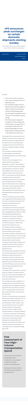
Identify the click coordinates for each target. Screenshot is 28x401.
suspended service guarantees (13, 190)
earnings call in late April (14, 201)
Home (3, 46)
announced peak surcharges (15, 98)
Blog (7, 46)
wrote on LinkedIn (10, 164)
